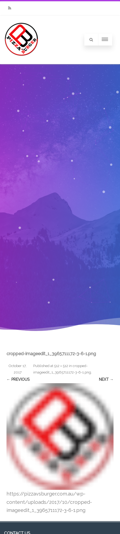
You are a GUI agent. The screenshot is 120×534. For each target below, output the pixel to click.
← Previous (17, 379)
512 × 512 (61, 366)
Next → (106, 379)
